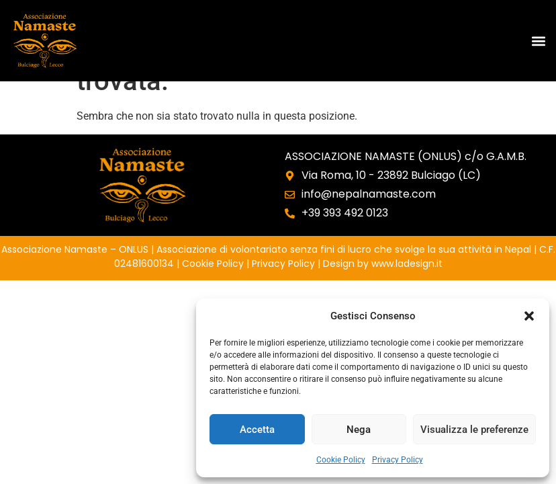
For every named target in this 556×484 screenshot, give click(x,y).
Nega (358, 430)
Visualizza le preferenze (474, 430)
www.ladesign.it (407, 263)
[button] (529, 316)
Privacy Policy (397, 460)
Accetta (257, 430)
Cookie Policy (340, 460)
